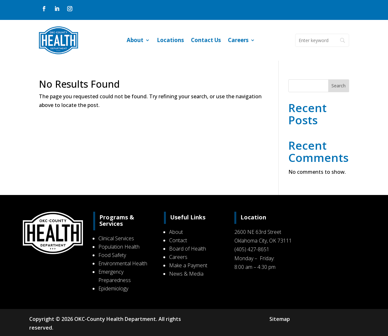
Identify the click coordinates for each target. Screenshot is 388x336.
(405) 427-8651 (251, 249)
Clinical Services (118, 238)
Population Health (120, 246)
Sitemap (279, 319)
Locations (170, 41)
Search (338, 86)
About (135, 41)
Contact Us (206, 41)
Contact (178, 240)
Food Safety (114, 255)
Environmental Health (124, 263)
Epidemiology (115, 288)
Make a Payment (188, 265)
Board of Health (187, 248)
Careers (238, 41)
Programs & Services (118, 220)
